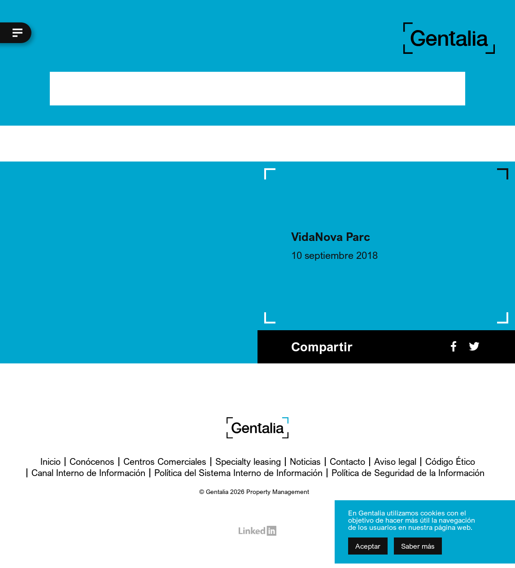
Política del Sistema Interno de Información (238, 472)
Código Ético (450, 461)
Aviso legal (395, 461)
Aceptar (367, 546)
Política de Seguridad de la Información (408, 472)
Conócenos (92, 461)
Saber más (418, 546)
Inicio (50, 461)
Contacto (347, 461)
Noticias (305, 461)
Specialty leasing (248, 461)
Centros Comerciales (164, 461)
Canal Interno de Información (88, 472)
